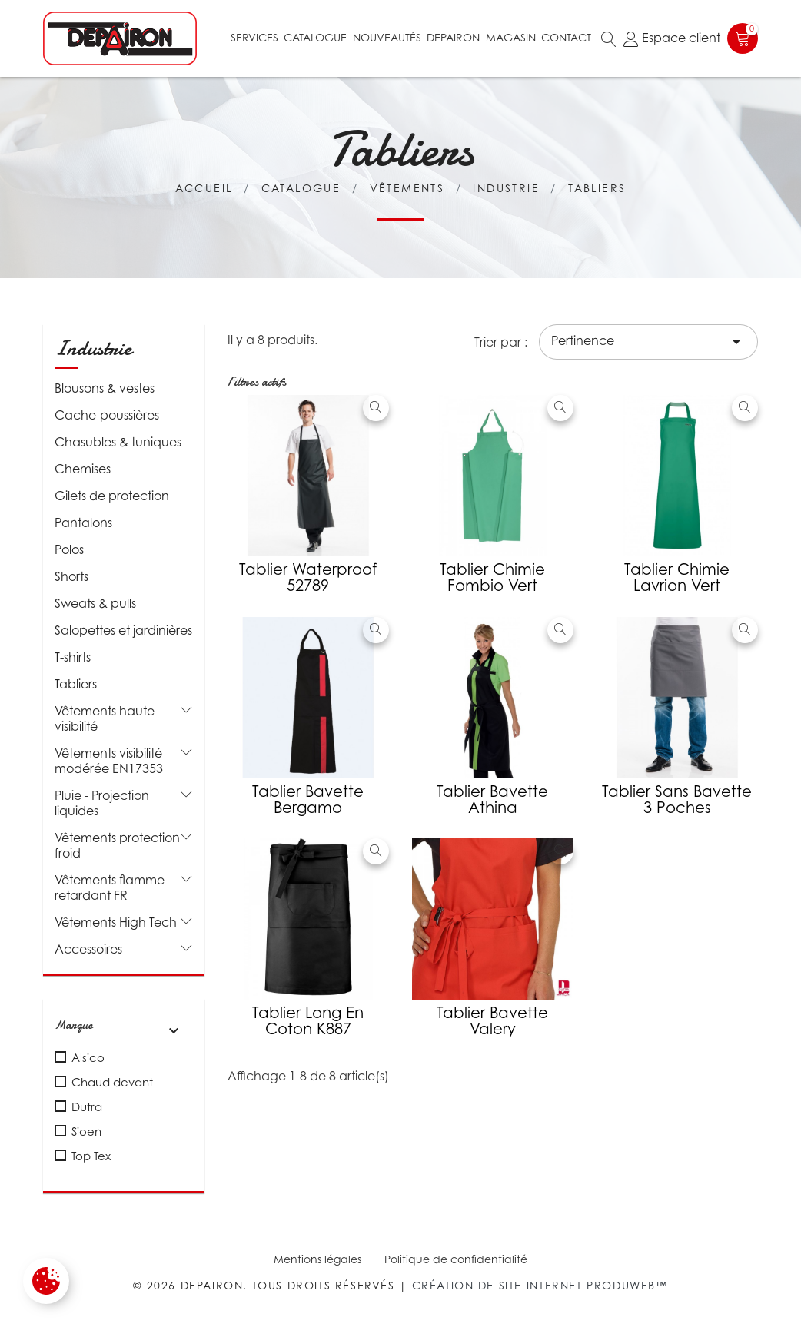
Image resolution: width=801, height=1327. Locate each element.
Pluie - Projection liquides (102, 803)
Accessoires (88, 949)
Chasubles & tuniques (118, 442)
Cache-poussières (107, 415)
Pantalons (83, 522)
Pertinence (648, 342)
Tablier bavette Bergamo (308, 799)
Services (254, 37)
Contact (566, 37)
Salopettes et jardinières (123, 630)
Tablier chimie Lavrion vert (677, 577)
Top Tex (91, 1156)
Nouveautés (387, 37)
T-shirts (73, 657)
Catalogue (315, 37)
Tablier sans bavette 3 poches (677, 799)
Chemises (83, 468)
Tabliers (76, 684)
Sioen (86, 1131)
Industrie (93, 348)
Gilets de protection (112, 495)
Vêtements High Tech (116, 922)
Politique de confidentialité (455, 1259)
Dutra (86, 1106)
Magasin (511, 37)
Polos (69, 549)
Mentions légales (317, 1259)
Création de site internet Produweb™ (540, 1285)
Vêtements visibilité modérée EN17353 (109, 760)
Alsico (88, 1057)
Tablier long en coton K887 (308, 1021)
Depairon (453, 37)
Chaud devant (112, 1082)
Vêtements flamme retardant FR (110, 887)
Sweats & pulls (95, 603)
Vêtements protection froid (117, 845)
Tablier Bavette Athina (492, 799)
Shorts (71, 576)
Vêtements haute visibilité (105, 718)
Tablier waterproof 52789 (308, 577)
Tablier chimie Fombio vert (492, 577)
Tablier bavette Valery (492, 1021)
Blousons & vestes (105, 388)
